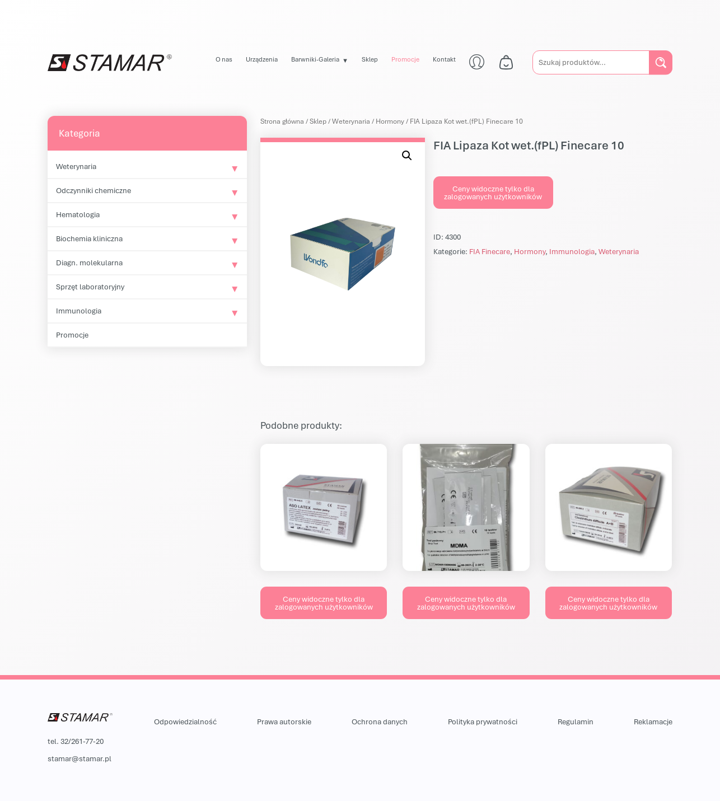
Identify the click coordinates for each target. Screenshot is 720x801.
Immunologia (78, 311)
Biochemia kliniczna (89, 238)
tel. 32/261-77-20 (76, 741)
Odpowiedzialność (185, 721)
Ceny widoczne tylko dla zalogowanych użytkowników (493, 193)
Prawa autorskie (284, 721)
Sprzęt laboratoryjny (90, 287)
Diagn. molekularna (89, 262)
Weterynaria (76, 166)
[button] (407, 156)
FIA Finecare (489, 251)
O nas (224, 59)
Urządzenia (262, 59)
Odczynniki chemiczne (93, 190)
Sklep (370, 59)
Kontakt (444, 59)
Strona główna (282, 121)
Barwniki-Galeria (315, 59)
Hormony (390, 121)
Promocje (405, 59)
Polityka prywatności (482, 721)
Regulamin (575, 721)
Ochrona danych (380, 721)
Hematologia (78, 214)
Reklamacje (653, 721)
